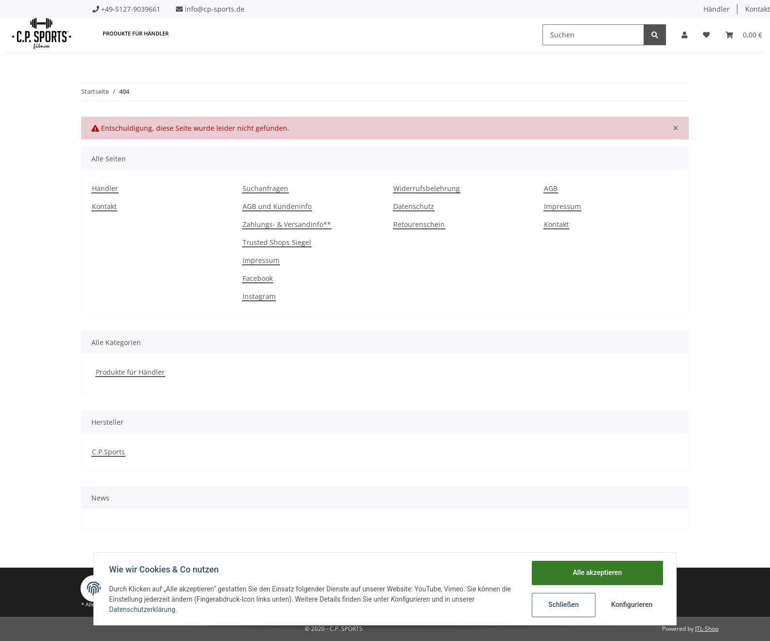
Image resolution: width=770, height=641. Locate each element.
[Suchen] (593, 34)
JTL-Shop (706, 628)
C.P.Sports (108, 451)
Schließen (563, 604)
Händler (716, 9)
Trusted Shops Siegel (277, 242)
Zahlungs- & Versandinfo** (287, 224)
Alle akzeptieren (596, 572)
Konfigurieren (631, 604)
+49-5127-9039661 (130, 9)
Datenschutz (413, 206)
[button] (684, 35)
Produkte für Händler (130, 372)
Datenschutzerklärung (142, 609)
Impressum (261, 260)
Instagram (259, 296)
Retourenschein (419, 224)
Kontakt (104, 206)
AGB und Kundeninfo (277, 206)
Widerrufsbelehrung (426, 188)
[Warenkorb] (744, 35)
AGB (551, 188)
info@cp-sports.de (215, 9)
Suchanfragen (265, 188)
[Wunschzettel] (706, 35)
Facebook (258, 278)
